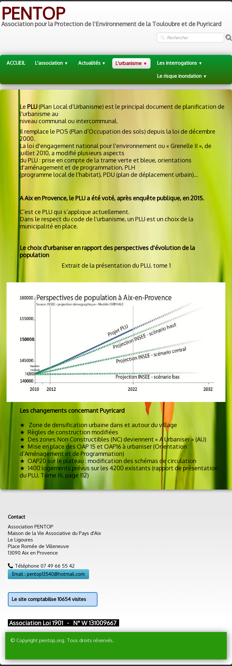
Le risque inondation (182, 76)
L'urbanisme (131, 63)
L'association (51, 63)
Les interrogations (180, 63)
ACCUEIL (16, 63)
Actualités (92, 63)
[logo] (111, 17)
